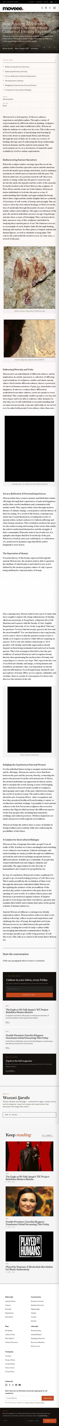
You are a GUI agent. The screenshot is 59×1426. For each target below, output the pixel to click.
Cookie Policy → (43, 1416)
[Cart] (46, 8)
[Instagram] (6, 1385)
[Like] (55, 47)
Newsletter (9, 1317)
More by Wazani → (12, 1115)
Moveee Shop (36, 1330)
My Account (35, 1346)
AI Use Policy (9, 1371)
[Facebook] (16, 1385)
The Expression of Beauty (13, 80)
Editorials (14, 15)
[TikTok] (13, 1385)
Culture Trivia (10, 1334)
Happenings (35, 1309)
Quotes (33, 1321)
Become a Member (38, 1342)
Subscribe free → (29, 995)
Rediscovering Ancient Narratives (16, 67)
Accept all (49, 1421)
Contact (8, 1356)
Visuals (33, 1317)
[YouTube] (20, 1385)
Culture (8, 1305)
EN (51, 2)
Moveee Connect (37, 1301)
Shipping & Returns (38, 1338)
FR (55, 2)
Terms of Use (9, 1368)
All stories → (10, 1071)
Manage (5, 1420)
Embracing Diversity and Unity (15, 71)
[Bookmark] (49, 47)
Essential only (33, 1421)
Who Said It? (9, 1338)
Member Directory (37, 1305)
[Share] (44, 47)
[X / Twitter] (10, 1385)
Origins (33, 1313)
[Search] (42, 8)
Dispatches (9, 1313)
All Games (8, 1330)
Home (6, 15)
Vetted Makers (36, 1334)
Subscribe (48, 1398)
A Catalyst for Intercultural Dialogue (17, 90)
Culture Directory (11, 1342)
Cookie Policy (10, 1364)
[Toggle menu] (54, 8)
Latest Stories (10, 1301)
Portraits (8, 1309)
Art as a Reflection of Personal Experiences (19, 76)
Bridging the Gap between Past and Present (19, 85)
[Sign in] (50, 8)
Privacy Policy (10, 1360)
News (22, 15)
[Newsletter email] (23, 1398)
